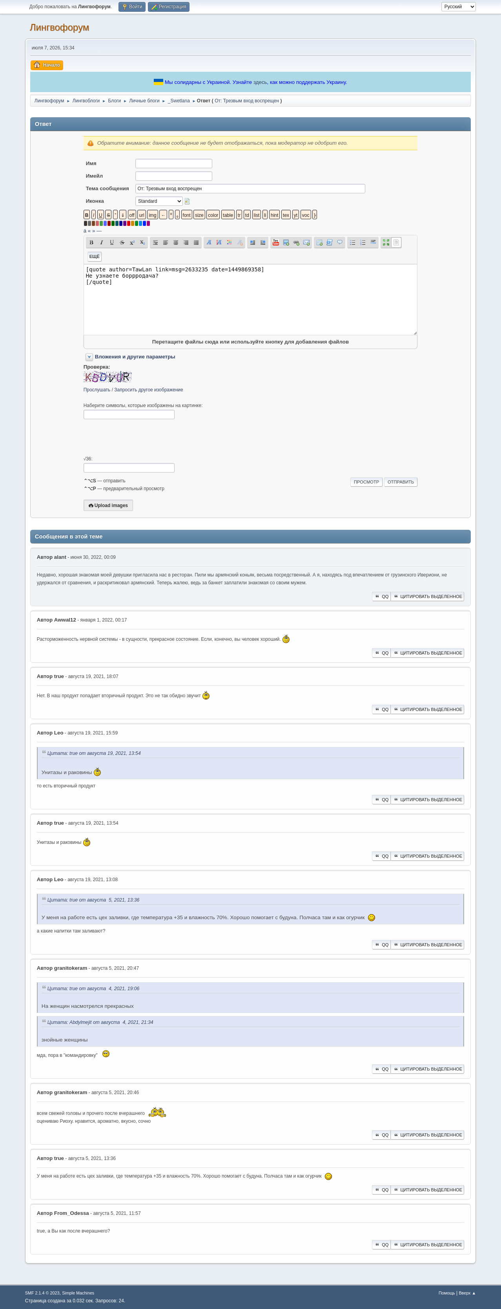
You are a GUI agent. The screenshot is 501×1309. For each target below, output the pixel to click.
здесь (260, 82)
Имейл (94, 176)
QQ (381, 596)
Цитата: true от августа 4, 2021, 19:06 (93, 988)
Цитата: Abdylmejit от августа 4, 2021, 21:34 (100, 1022)
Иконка (95, 201)
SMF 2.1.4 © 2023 (42, 1293)
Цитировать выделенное (428, 596)
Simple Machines (78, 1293)
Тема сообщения (107, 188)
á (85, 231)
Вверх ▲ (467, 1293)
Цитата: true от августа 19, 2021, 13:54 (94, 753)
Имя (91, 163)
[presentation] (143, 437)
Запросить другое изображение (148, 390)
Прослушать (97, 390)
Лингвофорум (59, 27)
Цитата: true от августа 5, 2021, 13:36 (93, 900)
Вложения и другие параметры (135, 357)
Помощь (447, 1293)
